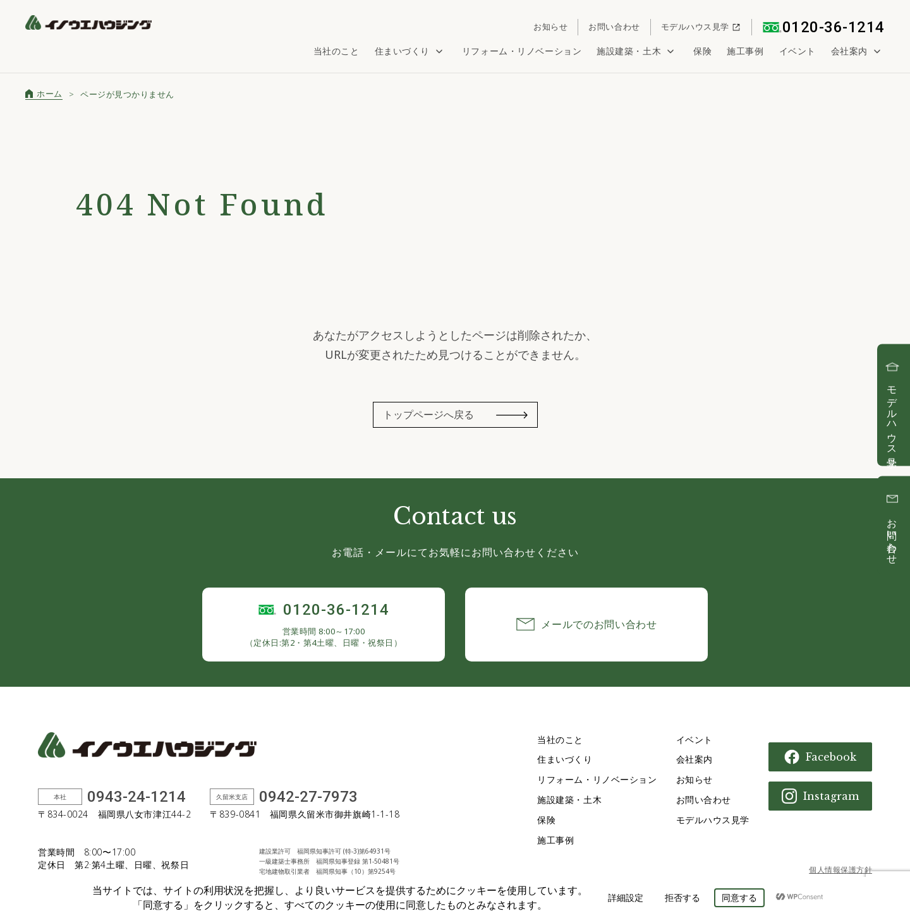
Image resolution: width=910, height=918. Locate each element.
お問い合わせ (614, 26)
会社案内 (858, 51)
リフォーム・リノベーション (521, 51)
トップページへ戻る (428, 414)
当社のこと (336, 51)
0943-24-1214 (136, 797)
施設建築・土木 (637, 51)
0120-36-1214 (823, 27)
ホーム (44, 93)
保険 (702, 51)
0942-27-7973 (308, 797)
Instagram (820, 796)
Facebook (820, 756)
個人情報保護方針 (840, 869)
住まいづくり (411, 51)
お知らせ (550, 26)
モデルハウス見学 (701, 26)
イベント (797, 51)
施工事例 (745, 51)
